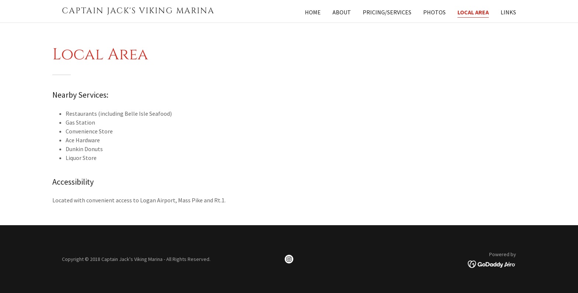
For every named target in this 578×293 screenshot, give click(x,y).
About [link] (341, 12)
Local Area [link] (473, 12)
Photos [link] (434, 12)
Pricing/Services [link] (387, 12)
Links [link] (508, 12)
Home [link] (313, 12)
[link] (141, 11)
